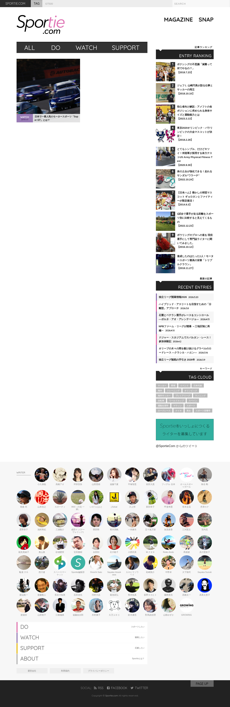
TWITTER (139, 688)
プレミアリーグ (182, 395)
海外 (160, 390)
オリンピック (190, 390)
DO (55, 47)
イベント (184, 385)
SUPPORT (126, 47)
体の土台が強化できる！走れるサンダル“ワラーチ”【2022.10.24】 (194, 175)
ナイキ (178, 410)
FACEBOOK (117, 688)
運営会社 (32, 671)
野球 (173, 385)
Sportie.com (111, 695)
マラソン (177, 405)
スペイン (193, 400)
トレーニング (173, 390)
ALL (29, 47)
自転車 (161, 400)
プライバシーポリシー (98, 671)
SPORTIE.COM (15, 3)
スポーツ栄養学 (203, 410)
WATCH (86, 47)
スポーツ (191, 405)
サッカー (162, 385)
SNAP (206, 19)
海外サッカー (164, 395)
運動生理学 (163, 405)
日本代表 (197, 385)
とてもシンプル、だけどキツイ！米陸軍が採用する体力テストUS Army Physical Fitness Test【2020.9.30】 (194, 157)
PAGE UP (202, 684)
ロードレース (164, 410)
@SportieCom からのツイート (177, 446)
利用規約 (65, 671)
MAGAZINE (178, 19)
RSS (99, 688)
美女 (189, 410)
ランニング (200, 395)
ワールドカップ (176, 400)
